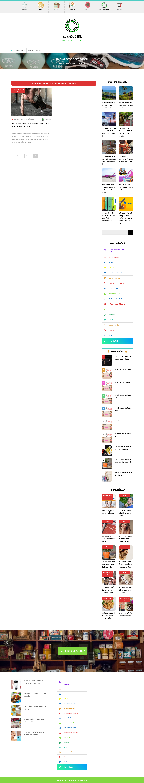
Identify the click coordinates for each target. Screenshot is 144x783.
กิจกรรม (111, 330)
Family (57, 9)
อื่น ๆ (110, 335)
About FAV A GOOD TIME (72, 650)
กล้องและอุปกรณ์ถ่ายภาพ (117, 304)
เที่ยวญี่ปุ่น (119, 9)
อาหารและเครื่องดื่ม (115, 294)
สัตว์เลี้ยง (112, 315)
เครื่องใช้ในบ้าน (113, 288)
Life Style (88, 9)
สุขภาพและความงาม (115, 278)
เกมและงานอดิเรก (114, 325)
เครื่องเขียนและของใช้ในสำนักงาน (116, 250)
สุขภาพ (41, 9)
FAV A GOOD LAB (104, 9)
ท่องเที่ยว (24, 9)
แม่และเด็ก (112, 309)
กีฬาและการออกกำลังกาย (117, 283)
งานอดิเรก (72, 9)
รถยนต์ (111, 262)
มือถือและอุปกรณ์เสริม (116, 299)
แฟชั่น (111, 320)
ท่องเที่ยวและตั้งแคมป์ (115, 273)
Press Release (114, 257)
